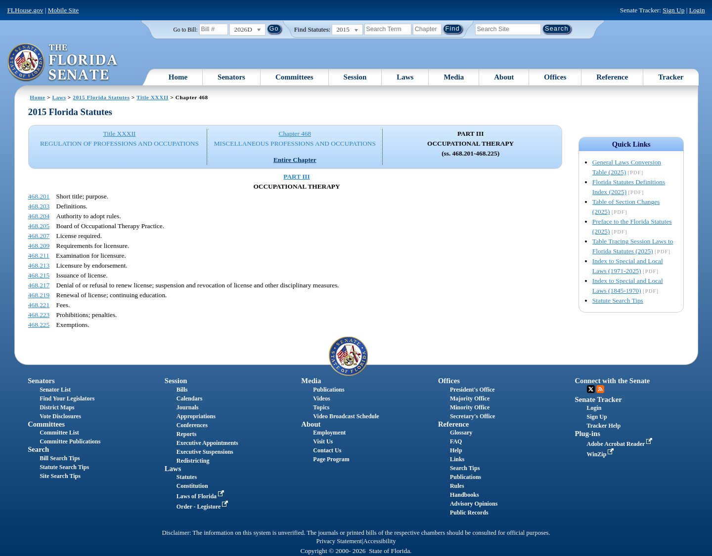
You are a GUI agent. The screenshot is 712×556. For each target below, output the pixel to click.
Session (355, 77)
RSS (600, 389)
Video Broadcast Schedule (346, 416)
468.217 (38, 285)
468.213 (38, 265)
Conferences (192, 425)
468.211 (38, 255)
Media (454, 77)
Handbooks (464, 494)
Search (38, 449)
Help (456, 450)
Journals (188, 407)
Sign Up (673, 10)
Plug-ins (587, 433)
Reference (612, 77)
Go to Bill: (185, 30)
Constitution (192, 485)
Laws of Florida (201, 496)
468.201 (38, 196)
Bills (182, 389)
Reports (187, 434)
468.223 (38, 314)
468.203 (38, 206)
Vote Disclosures (60, 416)
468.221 (38, 305)
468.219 (38, 295)
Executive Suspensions (205, 451)
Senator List (55, 389)
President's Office (472, 389)
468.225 (38, 324)
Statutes (187, 477)
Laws (405, 77)
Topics (321, 407)
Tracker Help (604, 425)
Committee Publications (70, 441)
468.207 (38, 235)
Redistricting (193, 460)
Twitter (591, 389)
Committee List (59, 432)
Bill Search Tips (60, 458)
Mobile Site (63, 10)
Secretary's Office (472, 416)
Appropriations (196, 416)
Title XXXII (152, 97)
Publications (328, 389)
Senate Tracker (598, 399)
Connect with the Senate (612, 381)
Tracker (670, 77)
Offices (555, 77)
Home (178, 77)
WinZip (601, 454)
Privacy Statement (338, 541)
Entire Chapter (294, 159)
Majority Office (470, 398)
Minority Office (470, 407)
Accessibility (379, 541)
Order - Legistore (203, 506)
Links (457, 459)
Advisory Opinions (473, 503)
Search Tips (465, 468)
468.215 (38, 275)
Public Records (469, 512)
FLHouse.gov (25, 10)
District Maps (57, 407)
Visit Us (323, 441)
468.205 (38, 226)
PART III (296, 176)
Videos (321, 398)
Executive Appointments (207, 442)
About (504, 77)
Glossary (461, 432)
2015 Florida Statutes (101, 97)
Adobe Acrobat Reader (621, 443)
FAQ (456, 441)
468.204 (38, 216)
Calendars (190, 398)
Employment (329, 432)
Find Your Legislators (67, 398)
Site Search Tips (60, 476)
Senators (231, 77)
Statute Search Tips (617, 300)
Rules (457, 485)
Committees (294, 77)
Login (697, 10)
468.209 (38, 245)
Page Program (331, 459)
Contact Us (327, 450)
